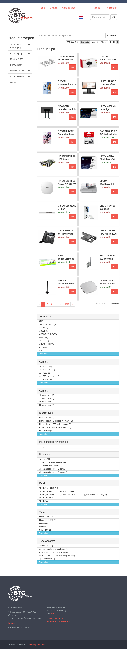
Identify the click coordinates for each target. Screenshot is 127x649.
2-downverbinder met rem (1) (51, 466)
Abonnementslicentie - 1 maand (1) (53, 472)
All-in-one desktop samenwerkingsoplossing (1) (58, 556)
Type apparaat (47, 541)
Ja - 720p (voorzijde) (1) (49, 376)
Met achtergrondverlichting (54, 442)
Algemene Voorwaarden (58, 621)
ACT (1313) (44, 341)
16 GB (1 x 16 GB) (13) (48, 488)
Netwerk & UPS (20, 70)
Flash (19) (43, 523)
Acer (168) (43, 337)
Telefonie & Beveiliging (20, 46)
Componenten (20, 76)
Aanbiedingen (68, 8)
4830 (67, 304)
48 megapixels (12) (47, 402)
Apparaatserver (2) (47, 559)
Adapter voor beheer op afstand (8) (53, 549)
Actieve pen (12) (46, 546)
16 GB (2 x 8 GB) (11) (48, 498)
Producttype (45, 454)
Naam (95, 42)
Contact (53, 8)
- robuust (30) (44, 459)
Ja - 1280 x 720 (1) (47, 370)
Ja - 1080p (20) (45, 366)
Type (42, 512)
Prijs (104, 42)
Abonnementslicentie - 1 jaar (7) (52, 469)
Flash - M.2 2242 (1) (47, 520)
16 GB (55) (43, 501)
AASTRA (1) (44, 328)
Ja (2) (41, 447)
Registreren (111, 8)
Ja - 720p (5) (44, 373)
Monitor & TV (20, 59)
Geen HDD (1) (45, 527)
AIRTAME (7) (44, 347)
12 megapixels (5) (46, 395)
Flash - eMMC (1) (46, 517)
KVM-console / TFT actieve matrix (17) (55, 427)
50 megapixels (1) (46, 405)
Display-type (46, 413)
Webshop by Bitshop (37, 644)
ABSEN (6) (43, 331)
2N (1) (41, 321)
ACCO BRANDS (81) (48, 334)
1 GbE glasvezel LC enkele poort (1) (54, 462)
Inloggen (97, 8)
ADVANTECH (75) (46, 344)
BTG (53, 613)
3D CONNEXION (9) (47, 324)
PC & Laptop (20, 53)
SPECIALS (73, 42)
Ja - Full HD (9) (45, 379)
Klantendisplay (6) (46, 418)
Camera (43, 361)
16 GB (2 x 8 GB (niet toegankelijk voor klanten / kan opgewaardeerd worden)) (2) (73, 494)
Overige (20, 82)
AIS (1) (42, 350)
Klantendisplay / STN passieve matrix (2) (56, 421)
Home (42, 8)
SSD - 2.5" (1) (45, 530)
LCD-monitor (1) (46, 431)
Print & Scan (20, 64)
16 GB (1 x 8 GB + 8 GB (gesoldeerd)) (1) (56, 491)
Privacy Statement (55, 618)
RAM (42, 483)
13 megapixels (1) (46, 398)
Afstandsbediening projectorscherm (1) (55, 552)
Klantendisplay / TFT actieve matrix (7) (55, 424)
